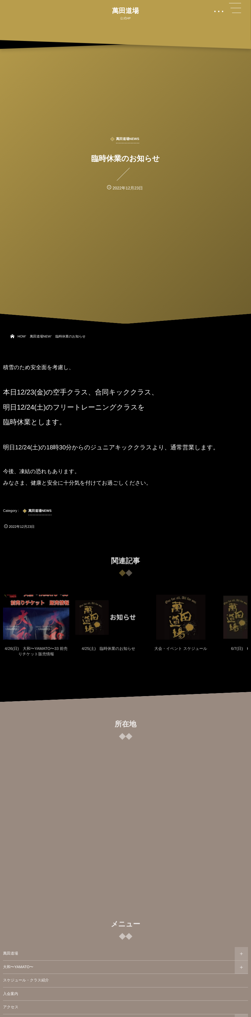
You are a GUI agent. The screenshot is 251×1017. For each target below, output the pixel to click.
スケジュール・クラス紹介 (26, 980)
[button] (235, 8)
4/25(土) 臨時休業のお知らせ (108, 652)
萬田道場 (125, 11)
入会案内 (10, 994)
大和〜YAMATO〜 (18, 967)
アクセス (10, 1007)
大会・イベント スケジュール (180, 652)
